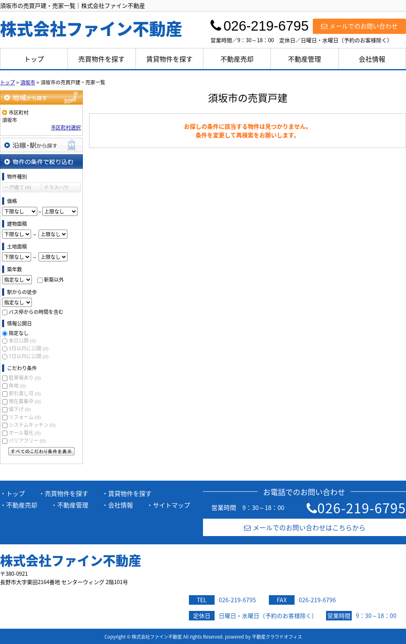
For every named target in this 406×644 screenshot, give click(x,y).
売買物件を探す (101, 59)
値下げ (20, 409)
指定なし (19, 333)
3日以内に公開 (28, 348)
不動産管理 (304, 59)
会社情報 (372, 59)
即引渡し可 (25, 393)
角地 (17, 385)
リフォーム (25, 417)
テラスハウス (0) (56, 188)
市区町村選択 (66, 127)
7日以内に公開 (28, 356)
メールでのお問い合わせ (359, 26)
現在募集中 (25, 401)
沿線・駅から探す (41, 145)
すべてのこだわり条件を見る (41, 451)
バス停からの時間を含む (36, 312)
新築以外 (54, 279)
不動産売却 (237, 59)
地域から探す (41, 97)
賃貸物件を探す (169, 59)
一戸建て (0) (17, 187)
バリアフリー (27, 440)
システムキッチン (32, 425)
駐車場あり (25, 377)
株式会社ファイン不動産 (70, 560)
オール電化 (25, 432)
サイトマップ (171, 505)
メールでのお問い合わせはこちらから (304, 527)
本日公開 (22, 340)
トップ (34, 59)
